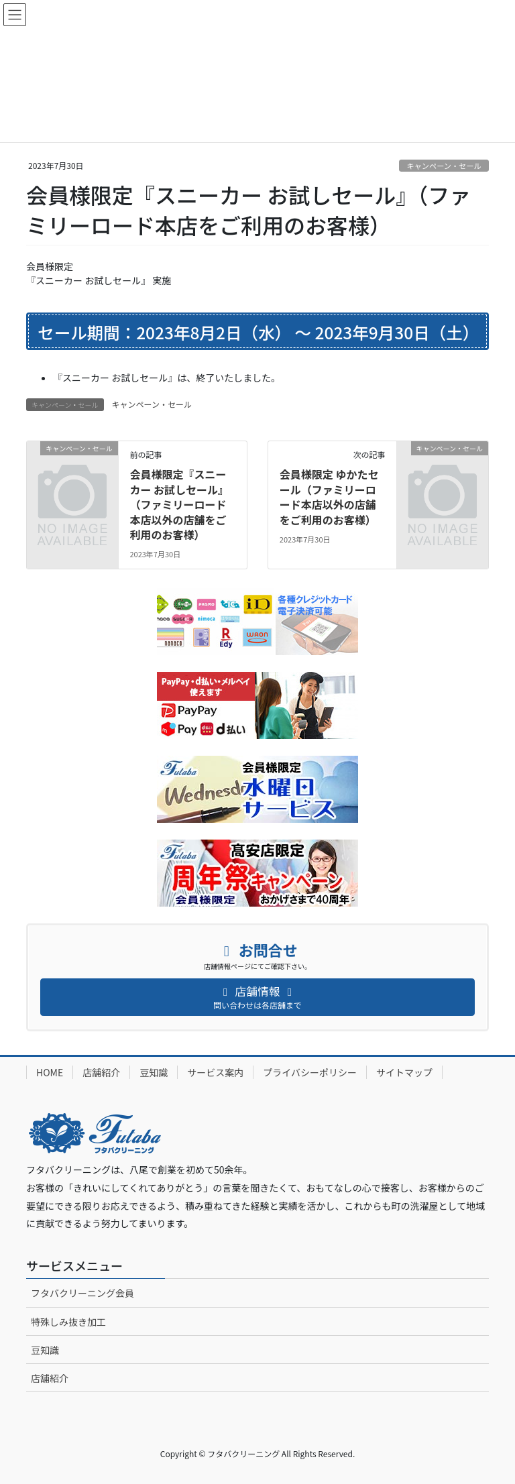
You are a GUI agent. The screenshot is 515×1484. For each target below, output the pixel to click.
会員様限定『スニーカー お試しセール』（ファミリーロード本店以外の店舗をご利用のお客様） (179, 504)
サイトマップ (404, 1072)
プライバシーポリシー (310, 1072)
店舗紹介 (101, 1072)
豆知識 (153, 1072)
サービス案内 (215, 1072)
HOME (49, 1072)
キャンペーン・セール (443, 165)
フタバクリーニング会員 (82, 1293)
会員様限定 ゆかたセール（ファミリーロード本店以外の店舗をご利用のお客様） (329, 496)
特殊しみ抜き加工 (68, 1321)
